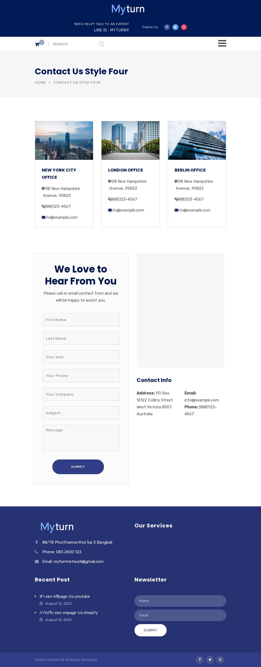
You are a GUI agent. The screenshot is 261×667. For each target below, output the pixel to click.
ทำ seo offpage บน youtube (65, 596)
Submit (150, 630)
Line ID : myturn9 (111, 30)
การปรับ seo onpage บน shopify (69, 612)
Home (40, 82)
